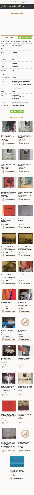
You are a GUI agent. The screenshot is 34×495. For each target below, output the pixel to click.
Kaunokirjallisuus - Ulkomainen (20, 102)
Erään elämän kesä (17, 45)
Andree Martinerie (17, 49)
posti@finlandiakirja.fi (18, 97)
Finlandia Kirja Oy (16, 95)
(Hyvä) (15, 52)
